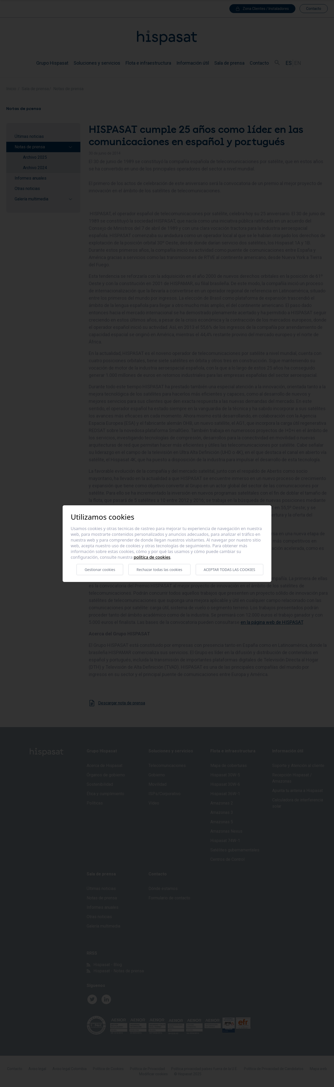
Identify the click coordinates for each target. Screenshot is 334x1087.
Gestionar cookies (100, 569)
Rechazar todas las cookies (159, 569)
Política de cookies (152, 557)
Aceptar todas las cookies (229, 569)
